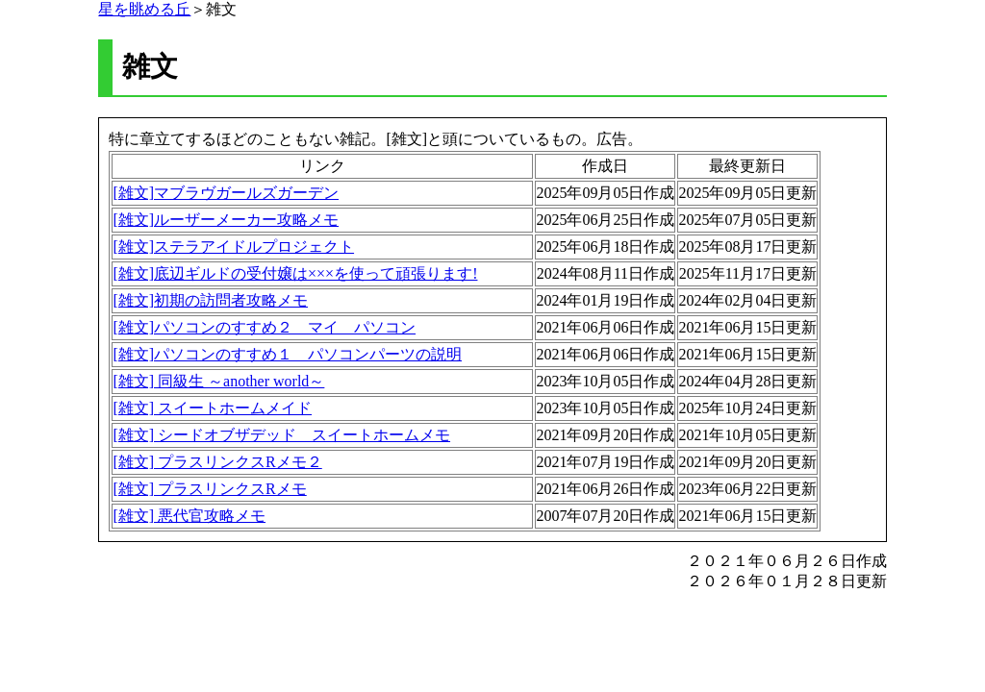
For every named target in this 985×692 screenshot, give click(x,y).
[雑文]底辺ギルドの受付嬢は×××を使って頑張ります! (295, 273)
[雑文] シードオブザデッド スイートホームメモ (281, 435)
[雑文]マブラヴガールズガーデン (226, 193)
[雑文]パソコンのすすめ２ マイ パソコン (264, 327)
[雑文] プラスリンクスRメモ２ (217, 462)
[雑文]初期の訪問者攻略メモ (210, 300)
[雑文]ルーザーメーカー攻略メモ (226, 219)
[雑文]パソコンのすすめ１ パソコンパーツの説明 (287, 354)
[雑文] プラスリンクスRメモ (209, 489)
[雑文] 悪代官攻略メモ (189, 515)
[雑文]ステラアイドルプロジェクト (233, 246)
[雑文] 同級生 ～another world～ (218, 381)
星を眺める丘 (144, 9)
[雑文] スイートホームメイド (212, 408)
